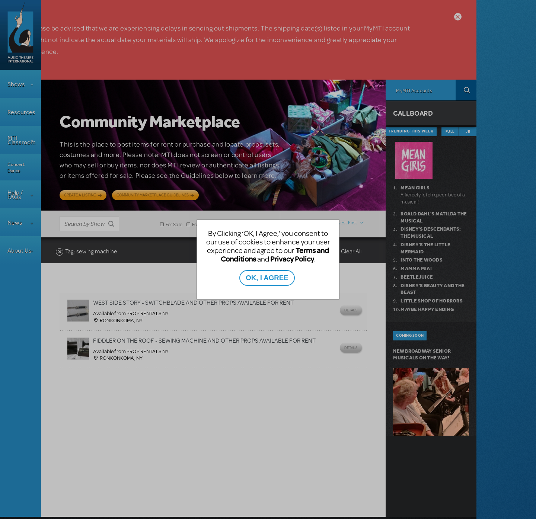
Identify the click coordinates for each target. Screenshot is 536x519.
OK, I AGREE (267, 278)
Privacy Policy (292, 258)
